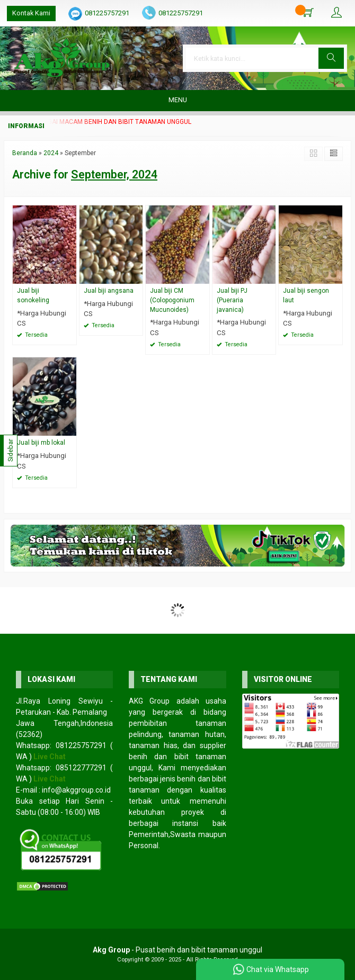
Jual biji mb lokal (41, 442)
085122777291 (81, 767)
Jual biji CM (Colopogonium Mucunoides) (172, 300)
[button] (331, 58)
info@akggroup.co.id (76, 790)
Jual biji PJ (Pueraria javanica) (232, 300)
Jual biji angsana (109, 290)
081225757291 (107, 13)
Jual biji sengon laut (306, 295)
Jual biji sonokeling (33, 295)
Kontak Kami (31, 13)
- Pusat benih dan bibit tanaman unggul (177, 950)
